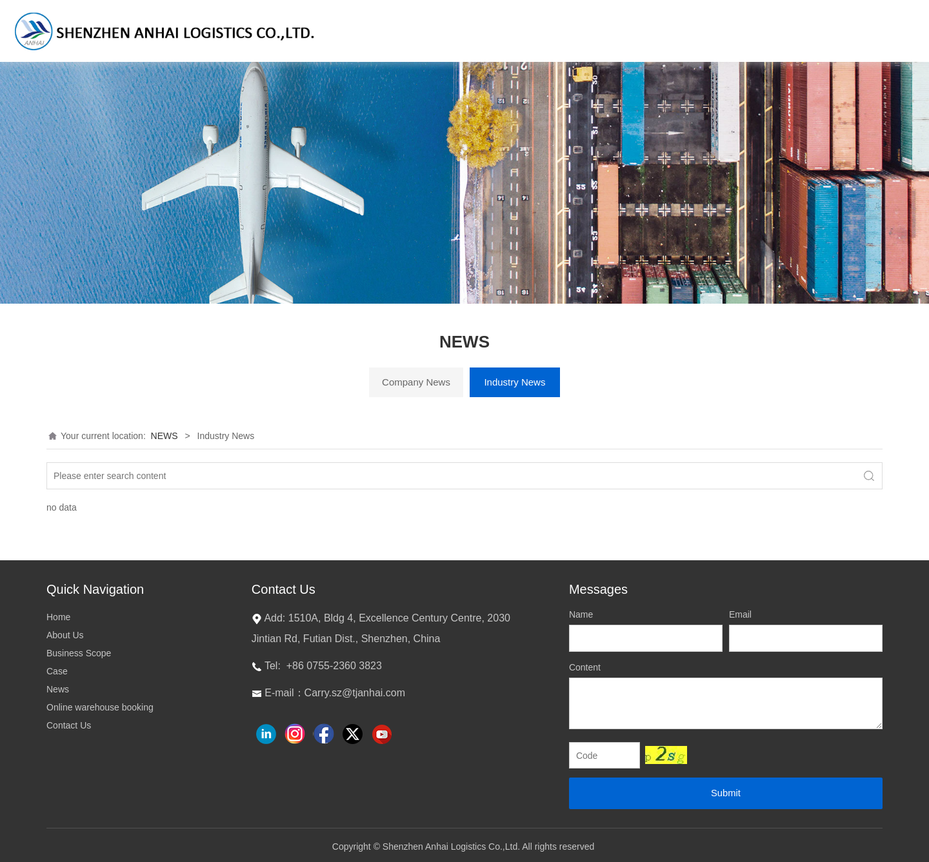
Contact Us (68, 725)
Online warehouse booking (100, 707)
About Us (65, 635)
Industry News (514, 382)
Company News (416, 382)
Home (58, 617)
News (57, 689)
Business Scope (78, 653)
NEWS (164, 436)
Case (57, 671)
